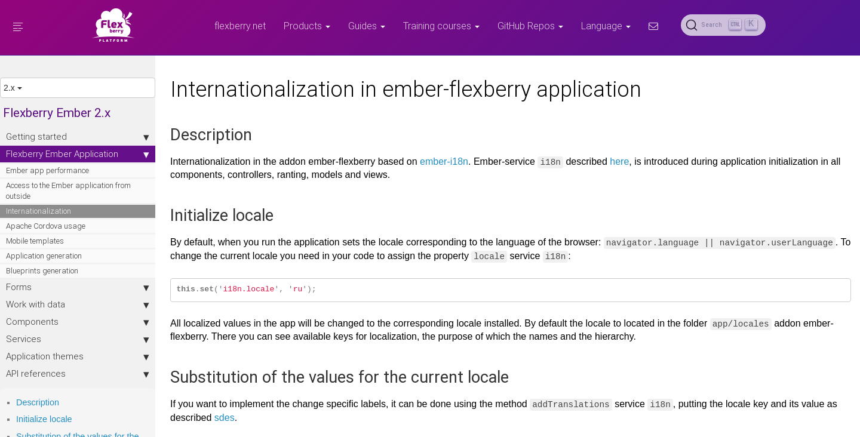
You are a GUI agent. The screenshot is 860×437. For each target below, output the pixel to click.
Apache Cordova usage (45, 226)
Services (77, 339)
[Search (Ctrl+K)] (723, 25)
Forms (77, 287)
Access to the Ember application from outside (68, 190)
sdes (224, 418)
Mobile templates (35, 241)
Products (307, 26)
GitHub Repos (530, 26)
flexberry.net (240, 26)
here (619, 161)
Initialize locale (44, 419)
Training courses (441, 26)
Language (606, 26)
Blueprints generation (42, 271)
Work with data (77, 304)
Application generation (44, 256)
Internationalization (38, 211)
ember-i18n (444, 161)
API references (77, 374)
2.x (13, 88)
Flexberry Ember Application (77, 154)
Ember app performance (47, 170)
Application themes (77, 356)
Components (77, 322)
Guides (366, 26)
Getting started (77, 137)
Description (37, 402)
